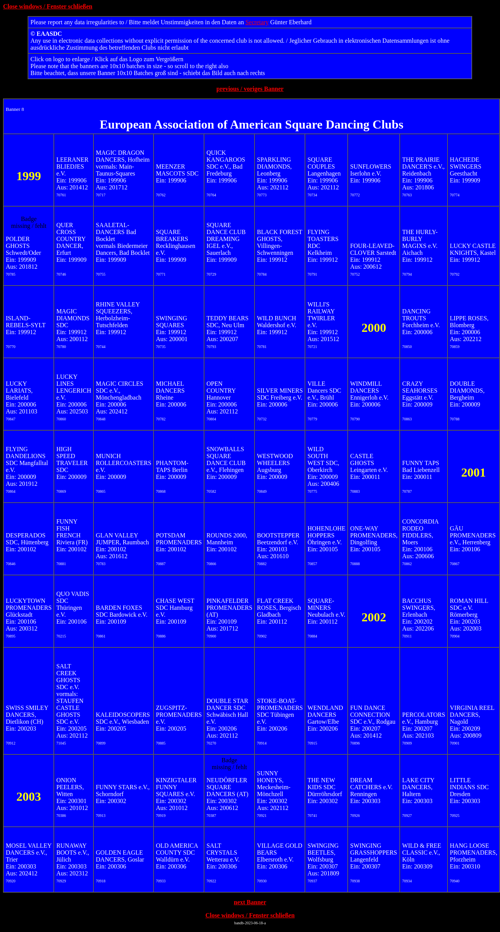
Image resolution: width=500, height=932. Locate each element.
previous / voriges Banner (250, 88)
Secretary (256, 22)
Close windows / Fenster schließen (47, 6)
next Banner (250, 902)
